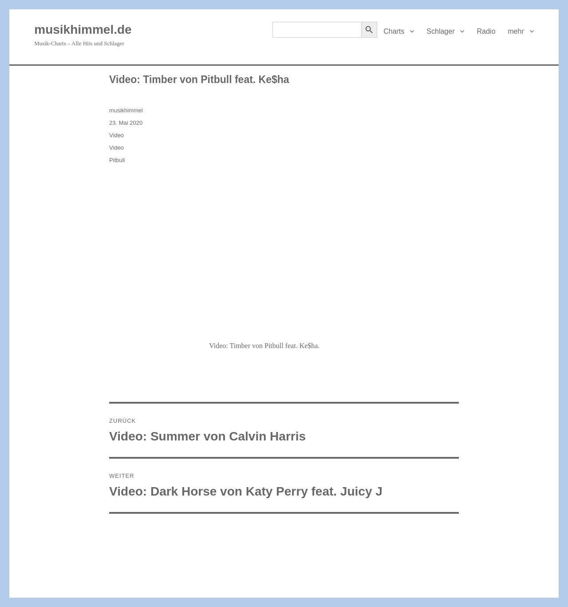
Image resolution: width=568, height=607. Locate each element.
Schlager (440, 31)
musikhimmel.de (82, 29)
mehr (516, 31)
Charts (393, 31)
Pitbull (117, 160)
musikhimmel (126, 110)
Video (116, 135)
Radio (486, 31)
